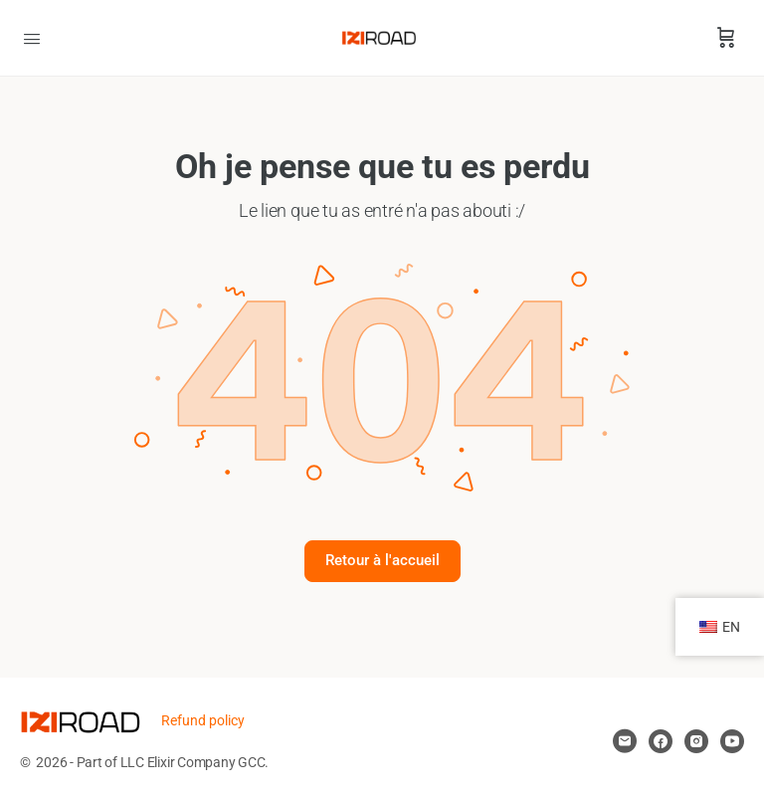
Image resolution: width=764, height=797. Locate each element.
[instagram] (696, 741)
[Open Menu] (32, 37)
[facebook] (660, 741)
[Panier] (726, 38)
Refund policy (203, 720)
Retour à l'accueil (382, 560)
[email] (625, 741)
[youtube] (732, 741)
